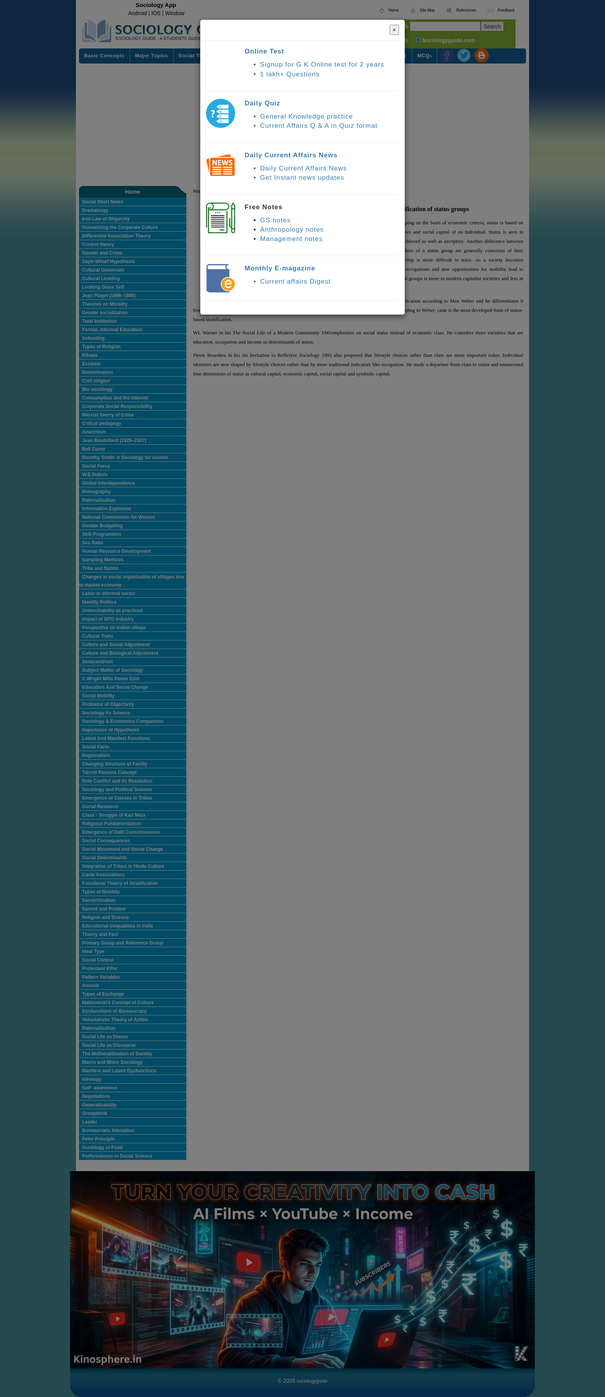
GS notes (275, 220)
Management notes (291, 239)
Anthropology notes (292, 229)
